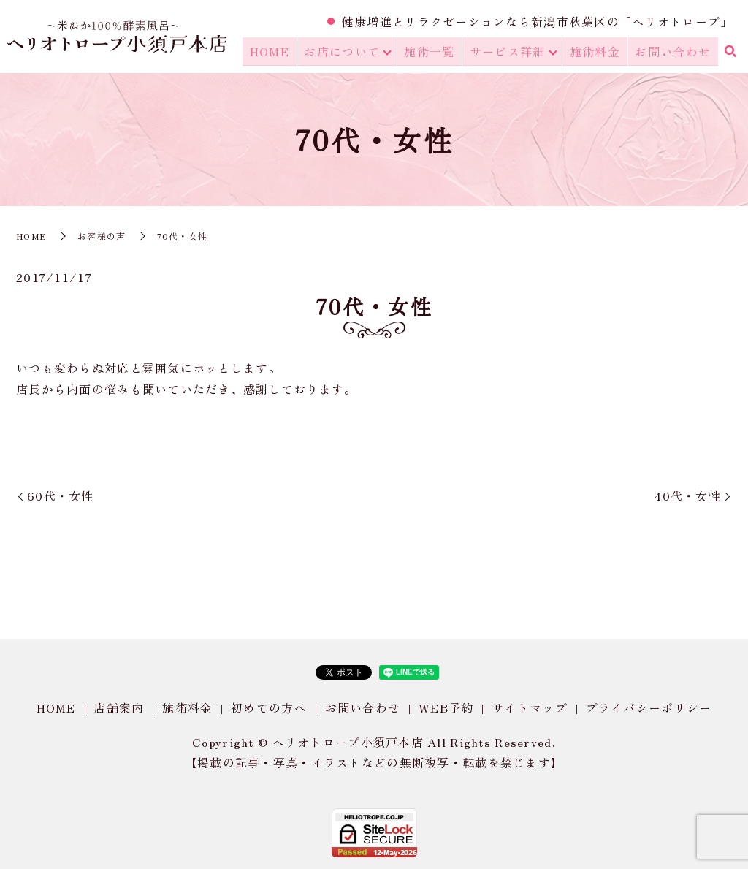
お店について (348, 52)
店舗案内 (119, 707)
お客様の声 (101, 235)
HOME (277, 52)
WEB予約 (446, 707)
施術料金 (598, 52)
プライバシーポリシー (649, 707)
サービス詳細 (511, 52)
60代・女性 (60, 495)
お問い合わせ (674, 52)
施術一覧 (435, 52)
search (730, 53)
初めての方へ (269, 707)
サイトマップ (530, 707)
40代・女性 (687, 495)
